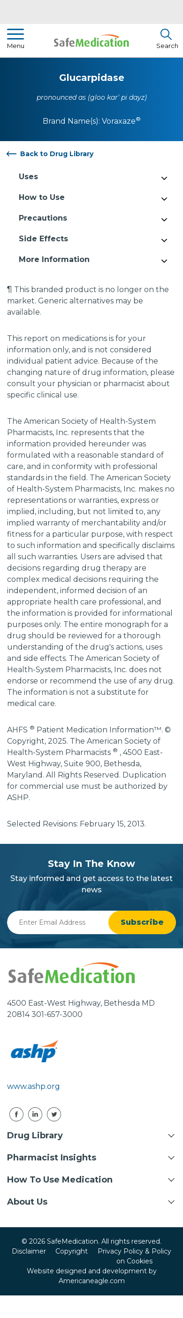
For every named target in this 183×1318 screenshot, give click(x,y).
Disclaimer (29, 1251)
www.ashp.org (33, 1086)
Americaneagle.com (92, 1281)
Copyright (71, 1251)
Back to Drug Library (56, 154)
